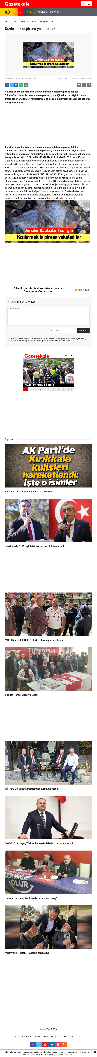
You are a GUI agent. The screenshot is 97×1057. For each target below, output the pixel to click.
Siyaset (22, 21)
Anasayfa (10, 21)
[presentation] (14, 12)
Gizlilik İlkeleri (48, 1036)
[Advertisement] (48, 124)
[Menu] (83, 4)
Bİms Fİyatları (74, 1036)
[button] (79, 85)
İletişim (37, 1036)
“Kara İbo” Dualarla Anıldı (48, 12)
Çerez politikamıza (61, 1054)
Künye (28, 1036)
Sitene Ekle (61, 1036)
